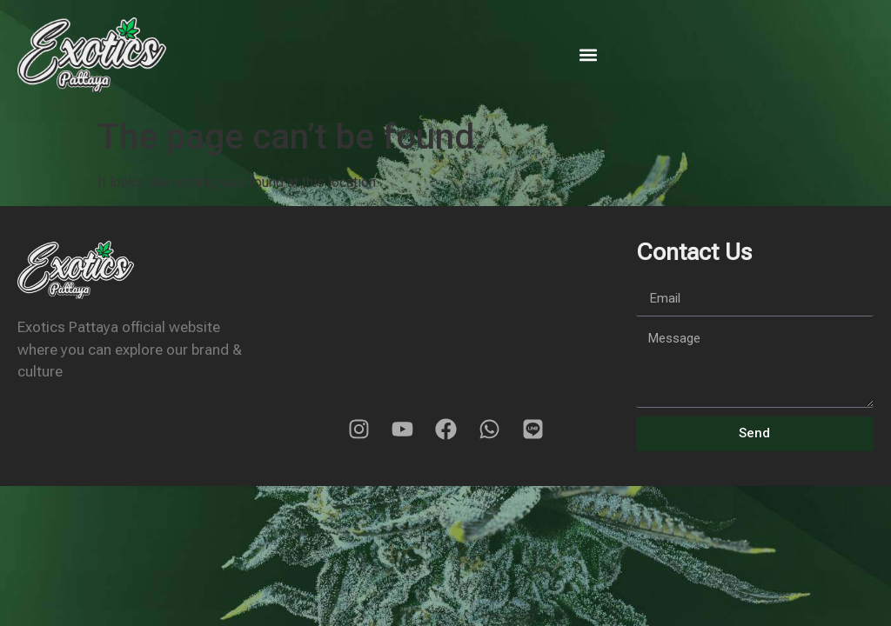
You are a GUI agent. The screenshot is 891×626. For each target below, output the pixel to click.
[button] (588, 55)
